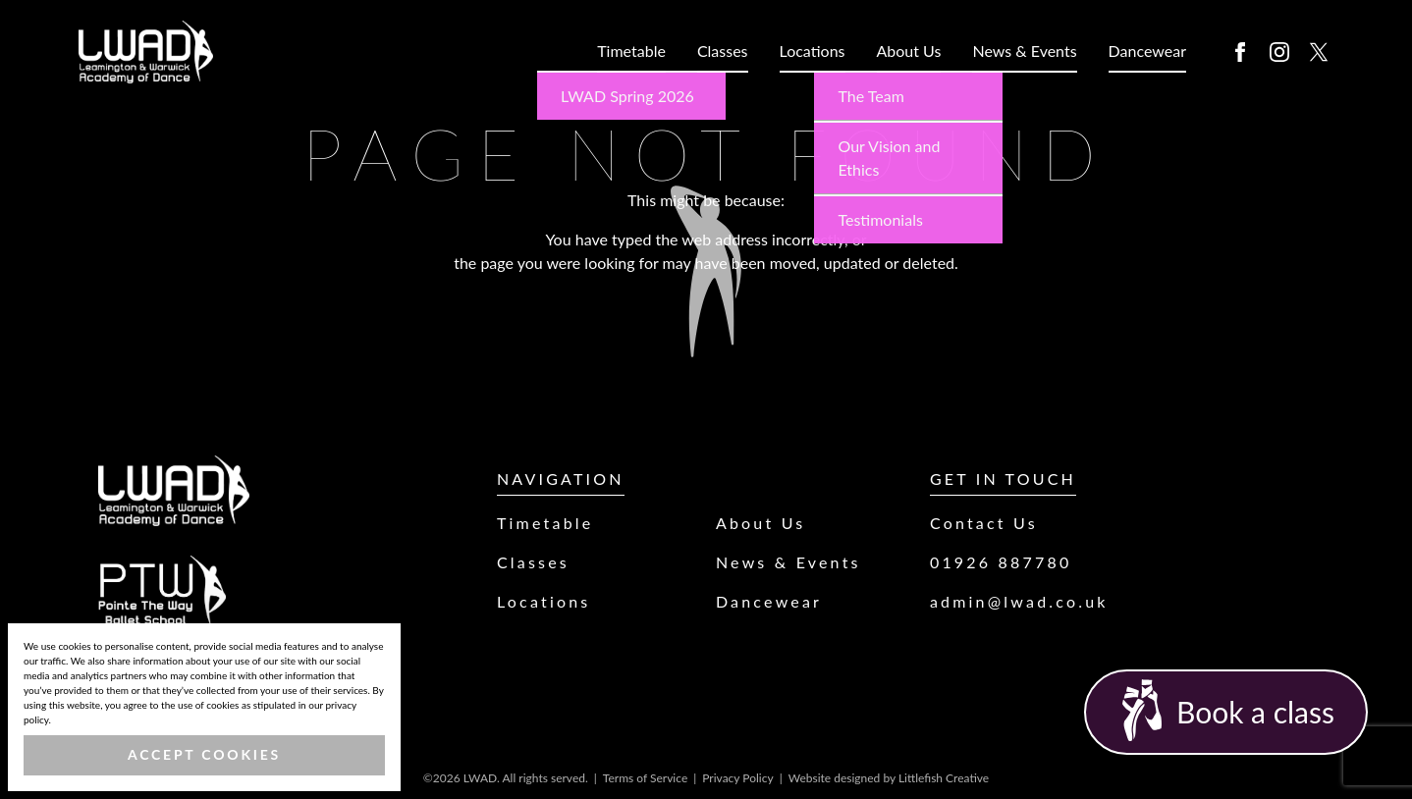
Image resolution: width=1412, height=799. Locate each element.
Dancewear (1147, 50)
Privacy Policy (737, 778)
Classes (722, 50)
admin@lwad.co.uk (1019, 601)
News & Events (1024, 50)
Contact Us (984, 522)
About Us (909, 50)
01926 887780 (1001, 562)
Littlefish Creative (943, 778)
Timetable (631, 50)
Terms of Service (645, 778)
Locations (812, 50)
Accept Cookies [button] (204, 754)
